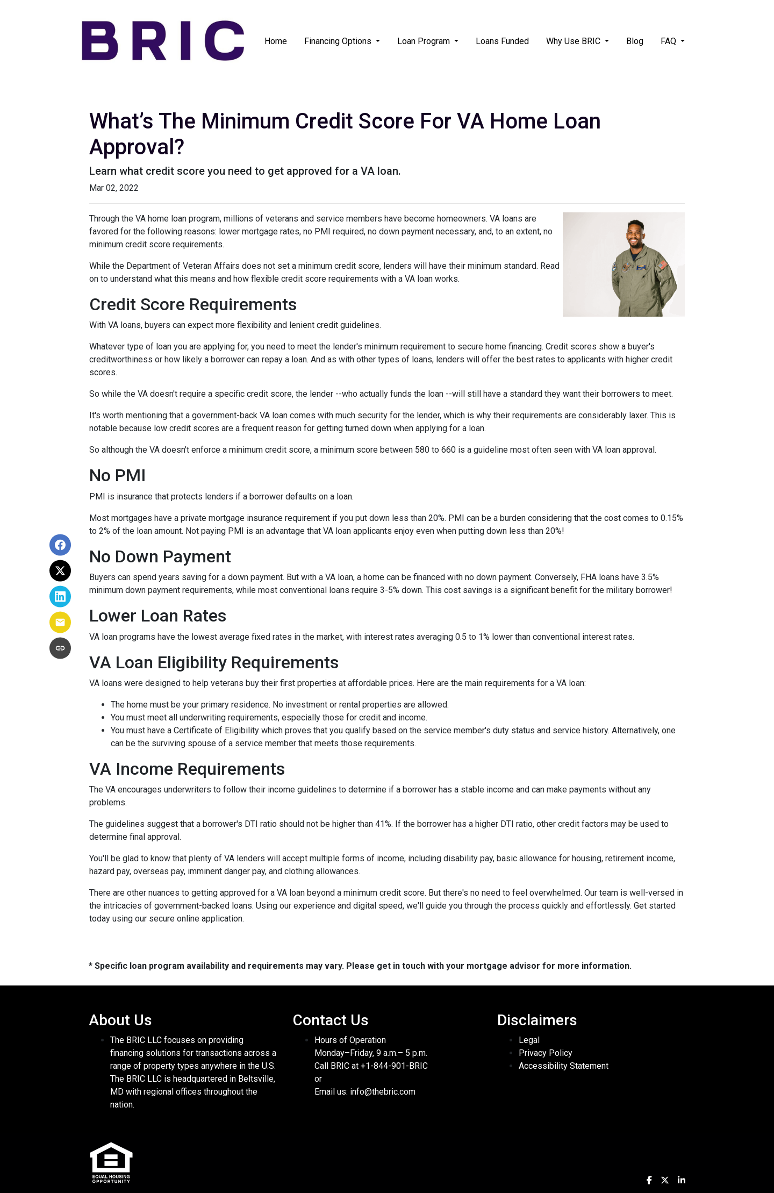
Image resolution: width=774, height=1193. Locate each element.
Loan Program (424, 41)
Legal (529, 1040)
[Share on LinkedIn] (60, 597)
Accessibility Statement (563, 1066)
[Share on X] (60, 571)
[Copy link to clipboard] (60, 648)
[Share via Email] (60, 622)
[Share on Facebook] (60, 545)
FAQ (669, 41)
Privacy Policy (545, 1053)
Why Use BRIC (574, 41)
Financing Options (339, 41)
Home (275, 41)
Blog (634, 41)
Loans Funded (502, 41)
